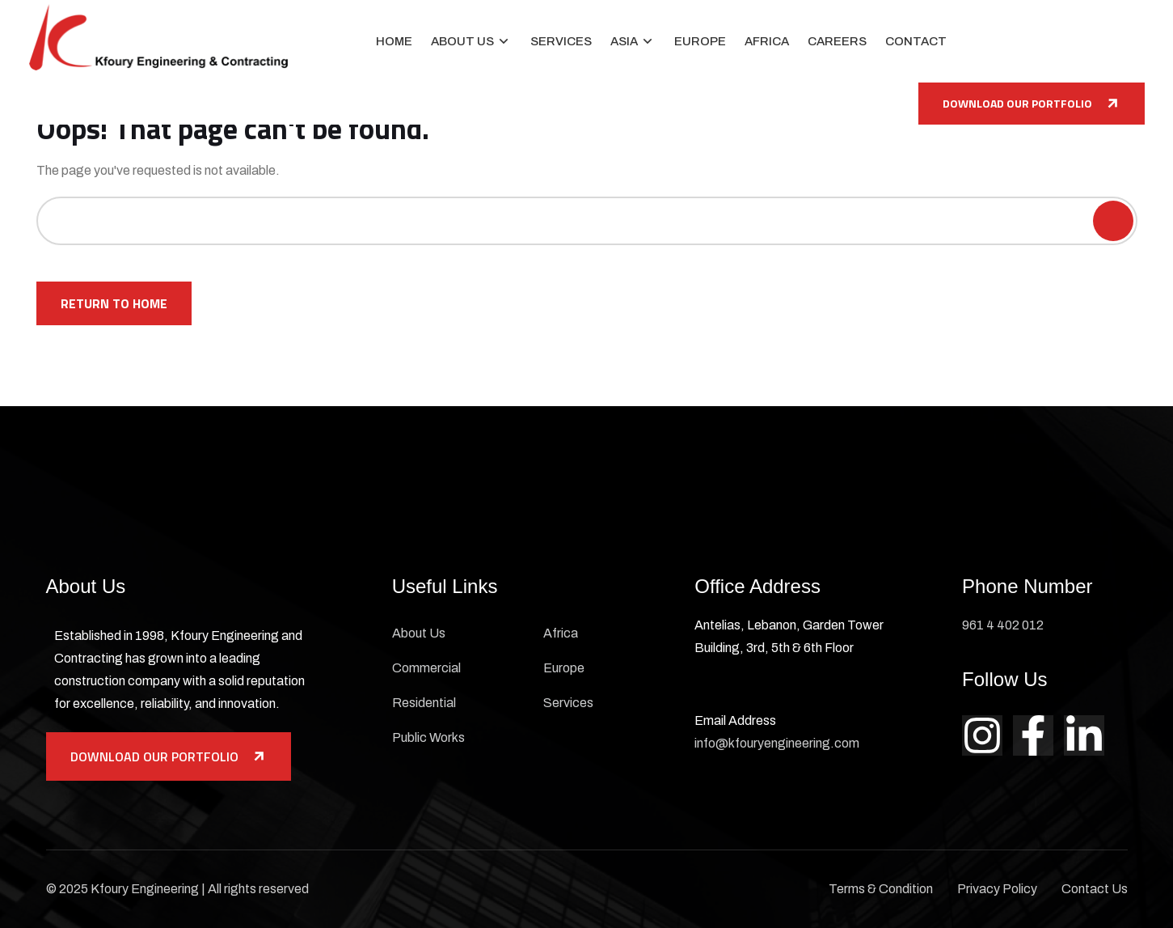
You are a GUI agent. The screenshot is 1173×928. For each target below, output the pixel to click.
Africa (767, 41)
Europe (700, 41)
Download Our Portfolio (1031, 103)
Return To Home (114, 303)
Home (394, 41)
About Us (462, 41)
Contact (916, 41)
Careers (837, 41)
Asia (624, 41)
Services (561, 41)
